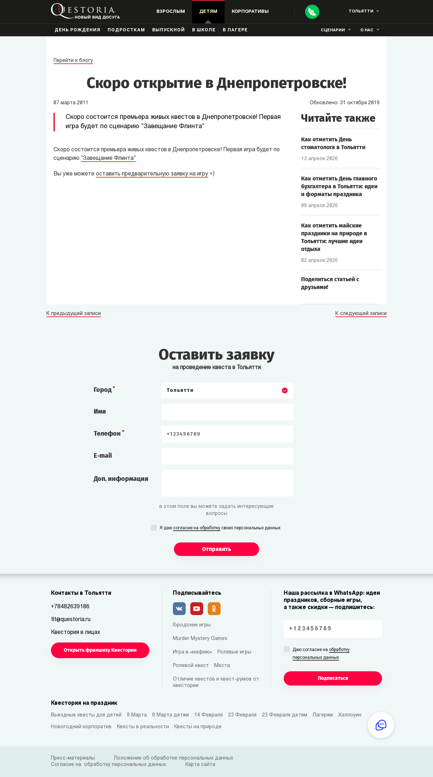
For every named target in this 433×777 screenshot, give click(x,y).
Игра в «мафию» (192, 652)
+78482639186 (70, 607)
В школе (204, 30)
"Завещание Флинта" (108, 158)
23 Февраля (242, 715)
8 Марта (137, 715)
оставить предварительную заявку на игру (152, 174)
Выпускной (168, 30)
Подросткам (126, 30)
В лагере (235, 30)
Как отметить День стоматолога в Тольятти (333, 143)
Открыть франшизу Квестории (100, 650)
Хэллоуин (349, 715)
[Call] (312, 12)
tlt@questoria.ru (71, 620)
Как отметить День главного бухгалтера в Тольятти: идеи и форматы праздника (339, 186)
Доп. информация (121, 479)
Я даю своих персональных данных (220, 528)
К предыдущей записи (73, 313)
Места (222, 665)
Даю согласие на (321, 654)
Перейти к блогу (73, 60)
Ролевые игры (234, 652)
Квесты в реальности (143, 727)
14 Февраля (208, 715)
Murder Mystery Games (200, 638)
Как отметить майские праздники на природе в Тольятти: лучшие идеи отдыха (334, 237)
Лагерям (323, 715)
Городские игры (192, 625)
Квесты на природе (198, 727)
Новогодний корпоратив (81, 727)
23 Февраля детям (284, 715)
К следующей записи (361, 313)
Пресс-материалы (73, 758)
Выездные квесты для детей (86, 715)
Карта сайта (200, 764)
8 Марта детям (170, 715)
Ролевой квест (191, 665)
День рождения (77, 30)
